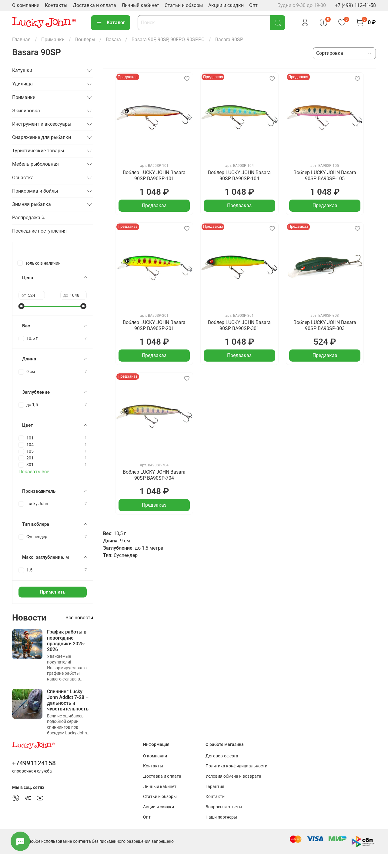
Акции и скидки (226, 5)
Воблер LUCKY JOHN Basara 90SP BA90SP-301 (239, 325)
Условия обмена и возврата (233, 776)
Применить (52, 592)
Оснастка (23, 177)
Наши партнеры (221, 817)
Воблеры (85, 39)
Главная (21, 39)
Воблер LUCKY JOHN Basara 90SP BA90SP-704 (154, 475)
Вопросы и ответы (224, 806)
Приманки (53, 39)
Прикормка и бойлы (35, 191)
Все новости (79, 618)
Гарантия (215, 786)
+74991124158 (34, 763)
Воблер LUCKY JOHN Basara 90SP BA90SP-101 (154, 175)
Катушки (22, 70)
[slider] (21, 306)
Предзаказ (154, 205)
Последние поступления (39, 231)
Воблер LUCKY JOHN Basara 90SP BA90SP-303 (324, 325)
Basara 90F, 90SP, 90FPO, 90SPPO (168, 39)
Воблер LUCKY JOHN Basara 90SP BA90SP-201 (154, 325)
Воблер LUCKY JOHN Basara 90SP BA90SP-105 (324, 175)
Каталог (110, 23)
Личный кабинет (140, 5)
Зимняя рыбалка (31, 204)
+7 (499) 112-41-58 (355, 5)
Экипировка (26, 111)
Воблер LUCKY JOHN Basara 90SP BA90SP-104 (239, 175)
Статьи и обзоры (184, 5)
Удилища (22, 84)
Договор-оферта (222, 756)
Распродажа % (28, 217)
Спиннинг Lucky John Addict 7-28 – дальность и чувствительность (68, 700)
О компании (25, 5)
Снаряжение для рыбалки (41, 137)
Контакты (56, 5)
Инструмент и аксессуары (41, 124)
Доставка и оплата (94, 5)
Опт (253, 5)
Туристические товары (38, 151)
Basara (113, 39)
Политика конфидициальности (236, 766)
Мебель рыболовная (35, 164)
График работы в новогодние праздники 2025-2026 (66, 640)
